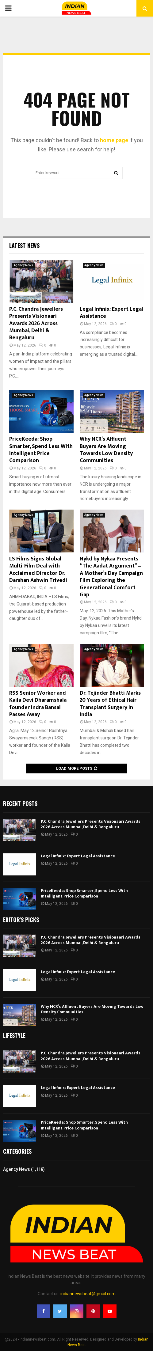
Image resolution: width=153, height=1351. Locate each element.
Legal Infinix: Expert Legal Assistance (111, 313)
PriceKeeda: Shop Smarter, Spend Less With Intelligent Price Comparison (41, 450)
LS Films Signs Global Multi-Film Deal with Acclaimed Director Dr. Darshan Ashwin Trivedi (38, 569)
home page (114, 140)
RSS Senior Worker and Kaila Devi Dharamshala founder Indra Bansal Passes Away (38, 704)
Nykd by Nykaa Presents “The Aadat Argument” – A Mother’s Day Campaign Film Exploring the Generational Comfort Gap (111, 576)
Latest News (24, 245)
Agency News (23, 265)
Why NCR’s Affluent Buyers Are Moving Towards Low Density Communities (106, 450)
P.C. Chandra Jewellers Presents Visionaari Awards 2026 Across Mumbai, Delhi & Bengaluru (36, 324)
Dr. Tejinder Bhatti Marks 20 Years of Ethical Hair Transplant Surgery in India (110, 704)
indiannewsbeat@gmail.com (88, 1293)
